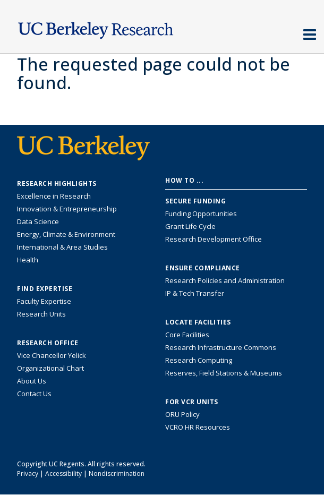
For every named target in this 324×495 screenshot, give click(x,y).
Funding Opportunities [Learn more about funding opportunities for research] (201, 213)
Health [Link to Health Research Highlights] (27, 259)
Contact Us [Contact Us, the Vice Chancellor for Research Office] (34, 393)
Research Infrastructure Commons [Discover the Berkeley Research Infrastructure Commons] (220, 347)
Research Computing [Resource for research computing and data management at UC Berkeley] (198, 360)
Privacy (27, 473)
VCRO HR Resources (197, 427)
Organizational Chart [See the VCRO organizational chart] (50, 368)
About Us (31, 381)
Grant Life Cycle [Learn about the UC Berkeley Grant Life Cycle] (190, 226)
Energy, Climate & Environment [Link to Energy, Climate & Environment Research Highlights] (66, 234)
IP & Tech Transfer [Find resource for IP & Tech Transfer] (194, 293)
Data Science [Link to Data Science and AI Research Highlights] (38, 221)
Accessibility (63, 473)
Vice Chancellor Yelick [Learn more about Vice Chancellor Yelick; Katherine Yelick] (51, 355)
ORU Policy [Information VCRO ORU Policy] (182, 414)
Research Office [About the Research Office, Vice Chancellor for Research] (48, 343)
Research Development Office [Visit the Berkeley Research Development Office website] (213, 239)
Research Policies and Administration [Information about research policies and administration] (225, 280)
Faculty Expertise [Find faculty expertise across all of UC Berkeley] (44, 301)
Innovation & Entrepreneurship (67, 209)
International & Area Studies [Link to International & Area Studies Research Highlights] (62, 247)
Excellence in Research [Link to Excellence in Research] (54, 196)
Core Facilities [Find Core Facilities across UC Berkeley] (187, 334)
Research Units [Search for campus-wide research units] (41, 314)
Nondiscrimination (116, 473)
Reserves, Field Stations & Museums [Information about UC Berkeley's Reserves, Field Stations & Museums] (223, 373)
